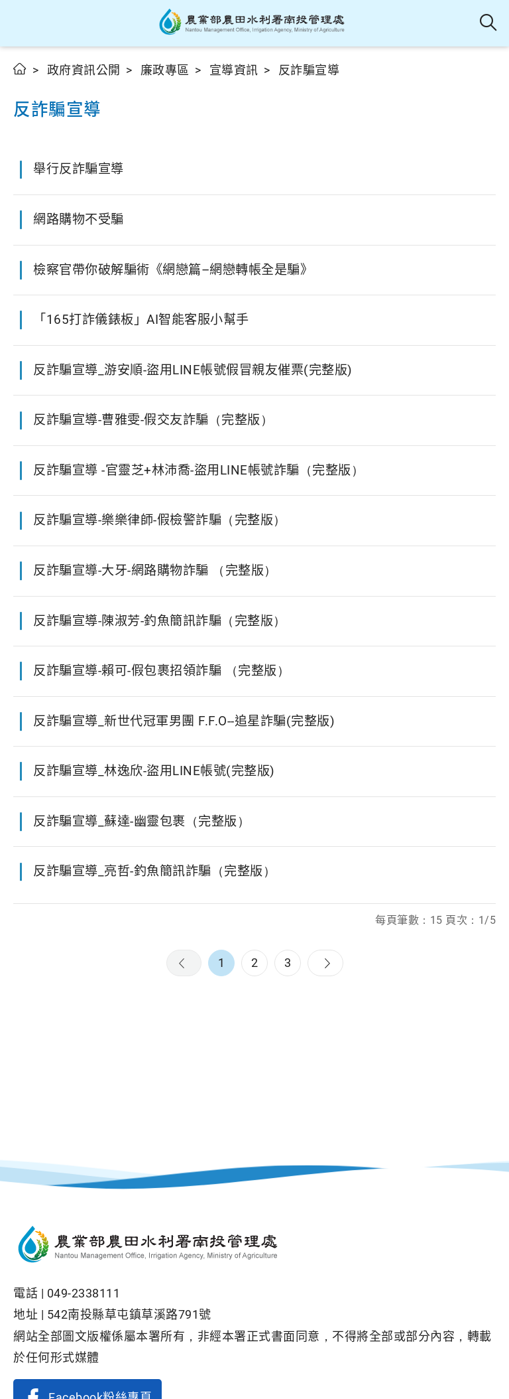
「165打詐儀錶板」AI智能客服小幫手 (141, 319)
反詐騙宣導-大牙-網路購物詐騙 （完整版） (155, 570)
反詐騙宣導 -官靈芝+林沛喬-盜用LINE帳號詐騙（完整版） (198, 470)
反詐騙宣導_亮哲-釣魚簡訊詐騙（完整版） (154, 871)
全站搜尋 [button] (489, 23)
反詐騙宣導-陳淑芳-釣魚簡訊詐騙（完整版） (159, 620)
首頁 (20, 68)
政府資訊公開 (84, 70)
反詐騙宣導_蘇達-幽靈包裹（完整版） (141, 821)
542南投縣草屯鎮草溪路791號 (129, 1314)
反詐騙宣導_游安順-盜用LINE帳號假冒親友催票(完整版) (193, 370)
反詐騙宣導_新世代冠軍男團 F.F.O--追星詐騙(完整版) (184, 721)
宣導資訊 (233, 70)
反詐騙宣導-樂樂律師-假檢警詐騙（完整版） (159, 520)
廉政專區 (165, 70)
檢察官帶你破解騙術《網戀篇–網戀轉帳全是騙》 (173, 269)
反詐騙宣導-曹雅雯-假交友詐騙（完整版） (153, 419)
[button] (21, 23)
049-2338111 (84, 1293)
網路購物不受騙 (78, 219)
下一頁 (325, 963)
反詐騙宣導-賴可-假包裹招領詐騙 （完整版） (161, 670)
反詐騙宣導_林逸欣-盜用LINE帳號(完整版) (154, 770)
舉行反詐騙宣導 (78, 169)
